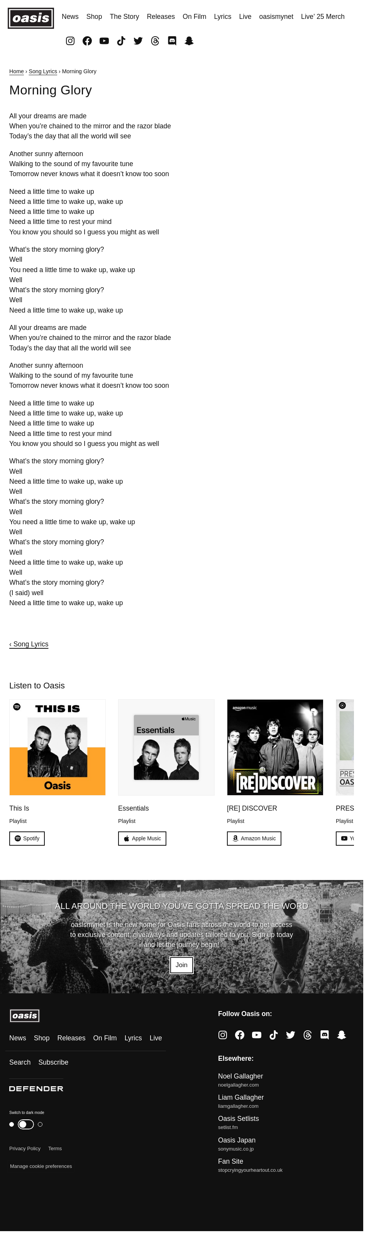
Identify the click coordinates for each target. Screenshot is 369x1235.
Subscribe (53, 1063)
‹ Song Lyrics (28, 644)
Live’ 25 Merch (323, 16)
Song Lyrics (43, 71)
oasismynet (276, 16)
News (70, 16)
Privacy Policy (25, 1149)
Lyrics (222, 16)
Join (181, 965)
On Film (194, 16)
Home (16, 71)
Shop (94, 16)
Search (19, 1063)
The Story (124, 16)
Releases (161, 16)
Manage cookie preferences (41, 1167)
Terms (55, 1149)
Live (245, 16)
